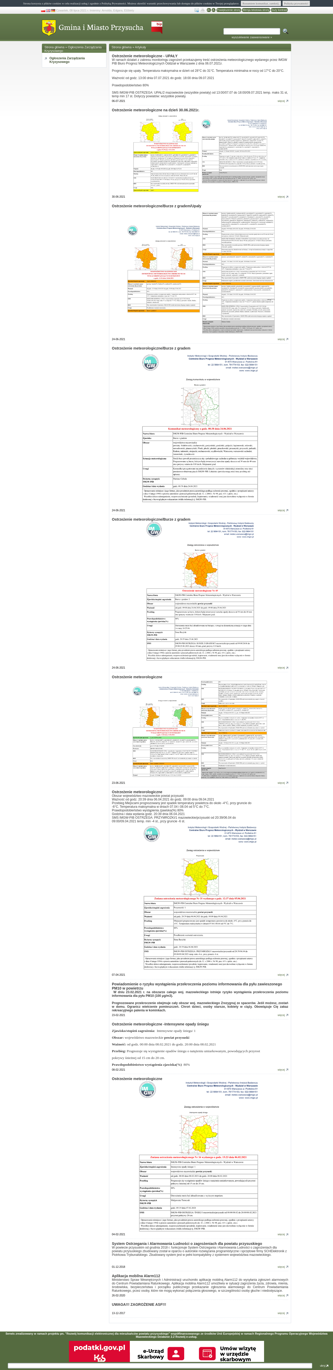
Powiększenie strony (229, 10)
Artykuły (140, 47)
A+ (209, 10)
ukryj (324, 1365)
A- (213, 10)
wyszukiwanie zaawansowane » (252, 37)
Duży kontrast (279, 10)
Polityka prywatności (296, 3)
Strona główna (54, 47)
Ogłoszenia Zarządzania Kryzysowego (67, 60)
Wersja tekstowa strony (255, 10)
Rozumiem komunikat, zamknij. (260, 3)
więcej (283, 101)
